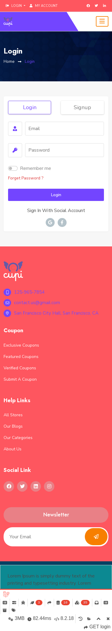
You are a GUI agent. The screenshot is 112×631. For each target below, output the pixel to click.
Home (9, 61)
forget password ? (25, 178)
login (56, 195)
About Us (13, 449)
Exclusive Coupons (21, 345)
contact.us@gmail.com (32, 303)
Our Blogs (13, 426)
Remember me (35, 168)
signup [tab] (82, 107)
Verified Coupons (20, 368)
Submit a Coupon (20, 379)
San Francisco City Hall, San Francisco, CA (51, 313)
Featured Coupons (21, 356)
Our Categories (18, 438)
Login (30, 61)
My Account (44, 6)
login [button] (14, 6)
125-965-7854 (24, 292)
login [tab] (29, 107)
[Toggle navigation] (102, 21)
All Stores (13, 415)
